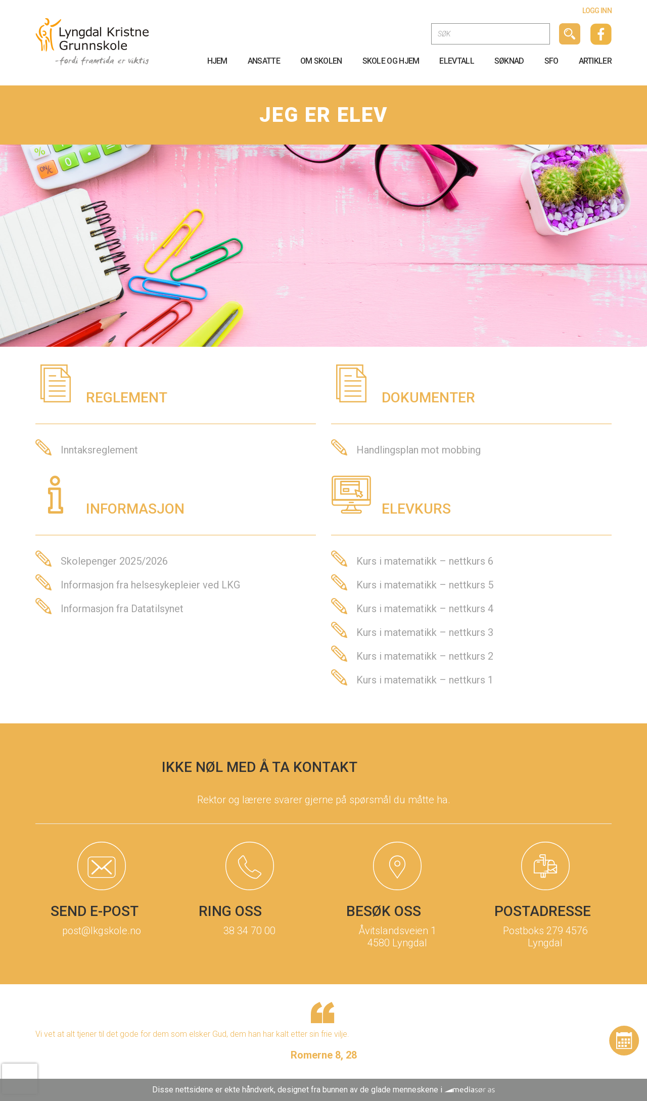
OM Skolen (321, 61)
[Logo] (92, 41)
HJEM (217, 61)
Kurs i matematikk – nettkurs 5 (424, 585)
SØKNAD (509, 61)
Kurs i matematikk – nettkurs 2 (424, 656)
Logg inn (597, 11)
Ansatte (264, 61)
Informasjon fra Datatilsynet (122, 609)
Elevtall (456, 61)
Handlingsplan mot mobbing (418, 450)
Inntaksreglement (99, 450)
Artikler (595, 61)
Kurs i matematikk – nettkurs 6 (424, 561)
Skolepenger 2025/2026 (114, 561)
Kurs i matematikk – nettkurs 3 (424, 632)
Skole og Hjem (391, 61)
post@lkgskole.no (101, 931)
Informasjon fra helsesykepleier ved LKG (150, 585)
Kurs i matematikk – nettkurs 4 (424, 609)
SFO (551, 61)
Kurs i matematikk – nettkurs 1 (424, 680)
